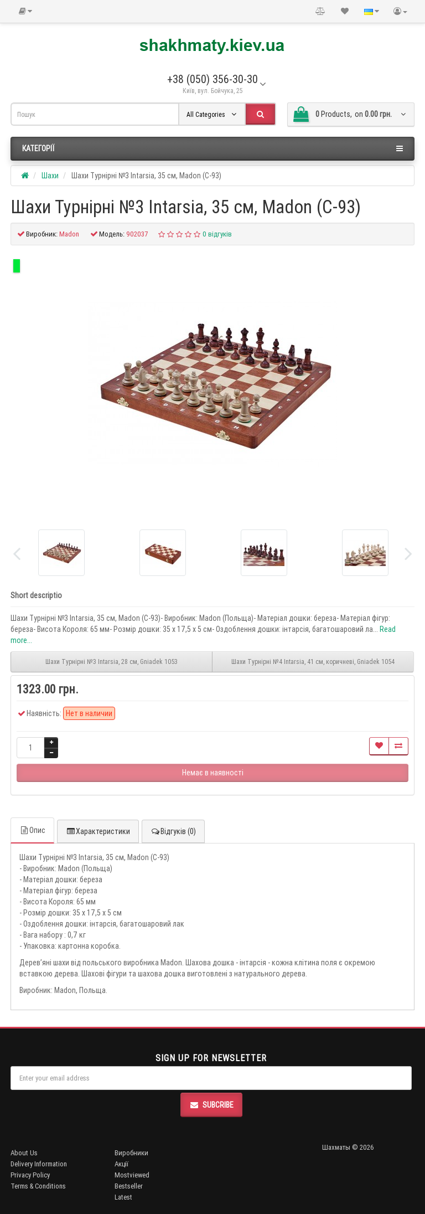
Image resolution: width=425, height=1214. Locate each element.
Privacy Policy (30, 1175)
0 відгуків (217, 234)
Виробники (131, 1153)
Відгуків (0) (173, 831)
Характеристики (98, 831)
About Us (24, 1153)
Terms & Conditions (38, 1186)
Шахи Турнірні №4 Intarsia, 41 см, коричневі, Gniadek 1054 (313, 661)
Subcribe (211, 1105)
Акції (121, 1164)
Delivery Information (39, 1164)
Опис (32, 830)
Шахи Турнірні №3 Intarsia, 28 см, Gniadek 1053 (111, 661)
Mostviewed (132, 1175)
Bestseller (129, 1186)
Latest (123, 1197)
